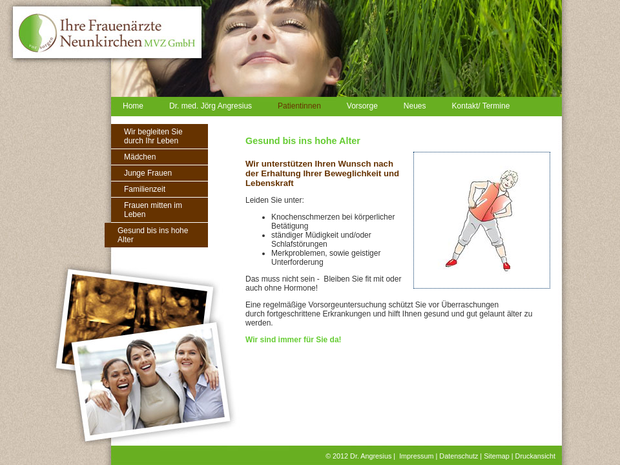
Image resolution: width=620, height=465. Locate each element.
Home (133, 105)
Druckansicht (535, 456)
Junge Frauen (148, 173)
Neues (415, 105)
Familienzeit (144, 189)
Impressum (416, 456)
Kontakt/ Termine (481, 105)
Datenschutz (458, 456)
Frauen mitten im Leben (153, 210)
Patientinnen (299, 105)
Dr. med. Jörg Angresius (210, 105)
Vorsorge (362, 105)
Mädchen (140, 156)
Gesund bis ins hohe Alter (153, 235)
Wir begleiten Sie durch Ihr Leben (153, 136)
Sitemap (497, 456)
